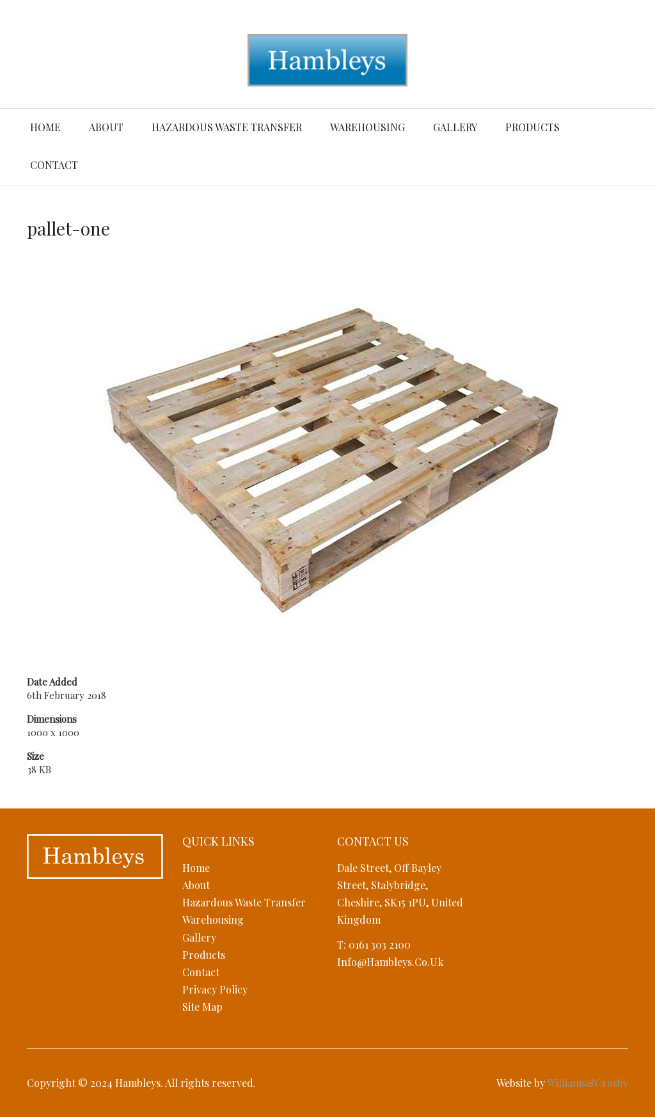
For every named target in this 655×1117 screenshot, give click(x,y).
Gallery (455, 127)
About (106, 127)
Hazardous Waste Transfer (227, 127)
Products (532, 127)
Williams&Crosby (587, 1082)
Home (45, 127)
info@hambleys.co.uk (390, 961)
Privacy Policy (215, 989)
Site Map (202, 1006)
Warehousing (367, 127)
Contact (54, 165)
